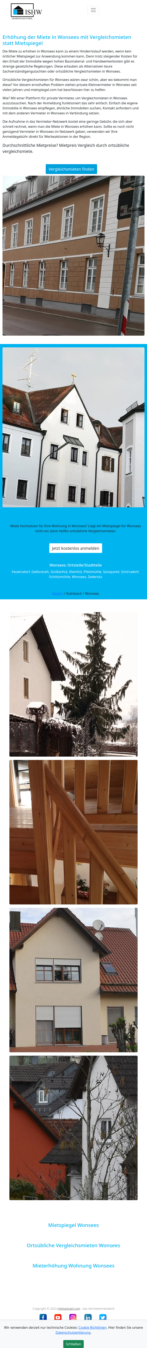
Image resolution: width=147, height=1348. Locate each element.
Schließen (73, 1344)
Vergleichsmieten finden (71, 169)
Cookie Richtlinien (92, 1327)
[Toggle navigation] (93, 10)
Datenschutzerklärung (73, 1332)
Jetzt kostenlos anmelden (75, 548)
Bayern (57, 593)
